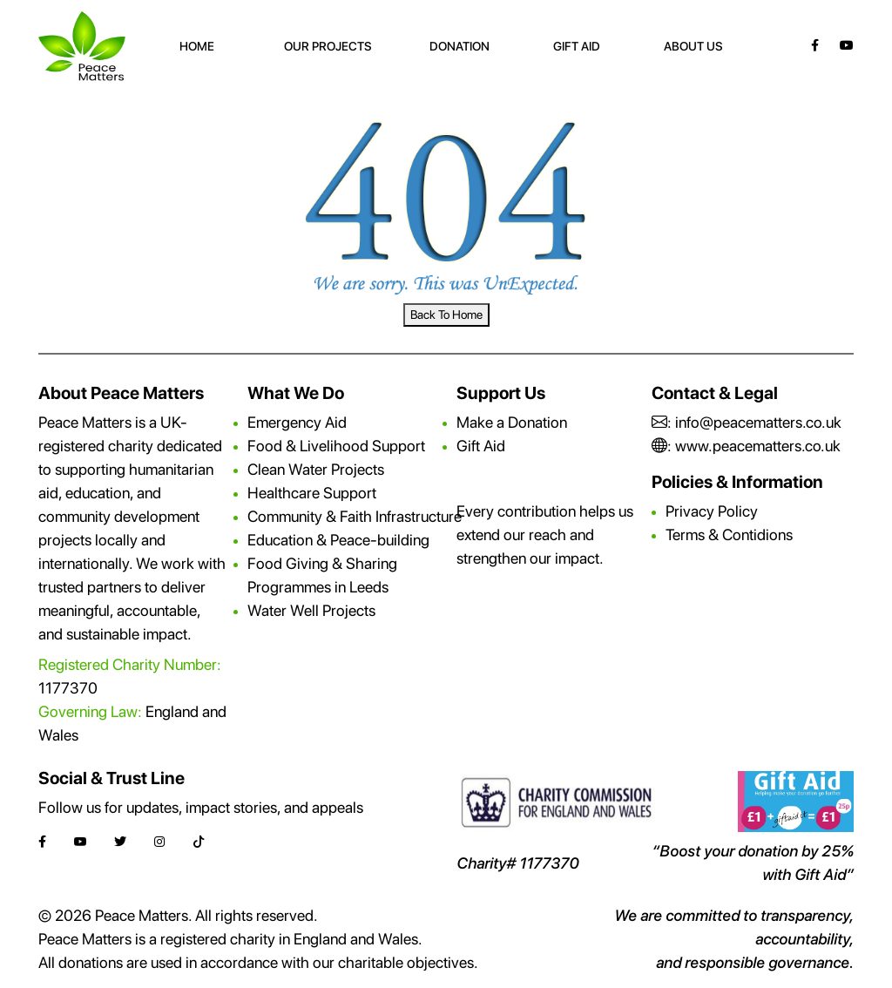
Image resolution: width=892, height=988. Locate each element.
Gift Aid (576, 46)
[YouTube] (847, 45)
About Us (693, 46)
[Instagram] (159, 842)
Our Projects (328, 46)
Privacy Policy (712, 511)
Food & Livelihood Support (336, 445)
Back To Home (446, 314)
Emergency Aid (297, 422)
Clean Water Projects (315, 469)
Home (196, 46)
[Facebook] (815, 45)
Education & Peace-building (338, 540)
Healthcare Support (311, 493)
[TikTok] (199, 842)
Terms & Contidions (729, 534)
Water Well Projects (311, 610)
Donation (459, 46)
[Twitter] (120, 842)
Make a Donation (511, 422)
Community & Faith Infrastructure (354, 516)
